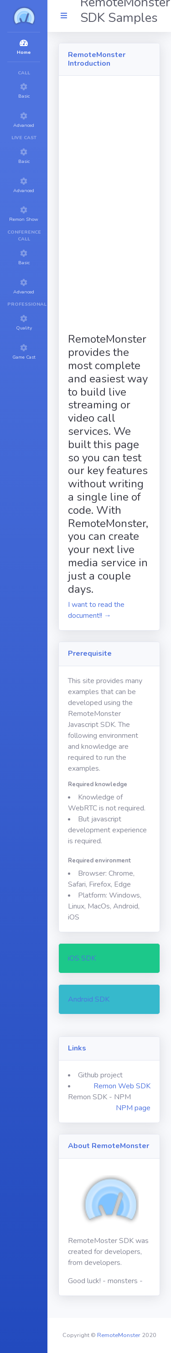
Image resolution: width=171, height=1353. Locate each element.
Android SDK (88, 999)
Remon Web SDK (121, 1086)
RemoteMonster (118, 1335)
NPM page (133, 1108)
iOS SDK (82, 958)
